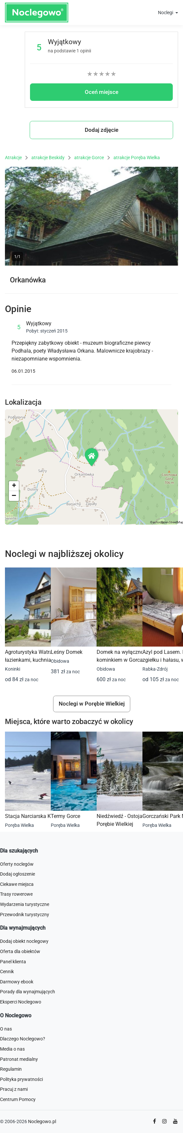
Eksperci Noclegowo (20, 1001)
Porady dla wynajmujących (27, 991)
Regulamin (11, 1069)
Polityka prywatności (21, 1079)
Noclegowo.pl (42, 1121)
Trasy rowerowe (16, 894)
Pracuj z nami (14, 1089)
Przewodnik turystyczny (24, 914)
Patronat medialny (19, 1059)
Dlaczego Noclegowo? (22, 1038)
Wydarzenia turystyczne (24, 904)
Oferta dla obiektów (20, 951)
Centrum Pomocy (18, 1099)
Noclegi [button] (166, 12)
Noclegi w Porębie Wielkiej (92, 703)
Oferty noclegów (17, 864)
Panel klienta (13, 961)
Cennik (7, 971)
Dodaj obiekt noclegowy (24, 941)
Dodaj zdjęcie (101, 130)
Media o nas (12, 1049)
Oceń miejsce (101, 92)
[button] (92, 457)
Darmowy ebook (16, 981)
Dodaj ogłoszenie (17, 874)
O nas (6, 1028)
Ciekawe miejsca (17, 884)
